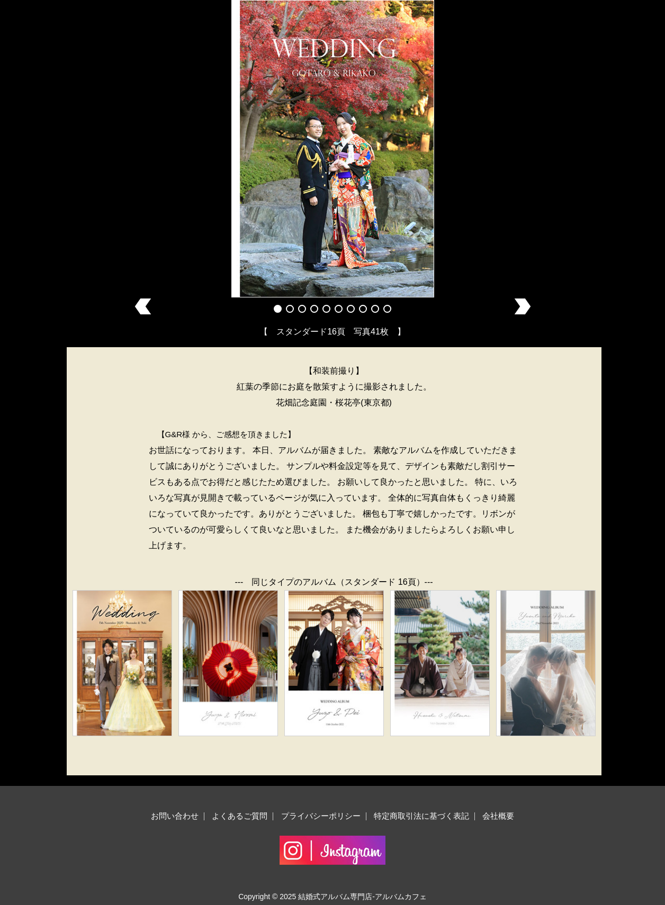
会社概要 (498, 815)
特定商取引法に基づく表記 (421, 815)
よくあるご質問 (239, 815)
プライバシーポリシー (321, 815)
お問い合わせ (175, 815)
